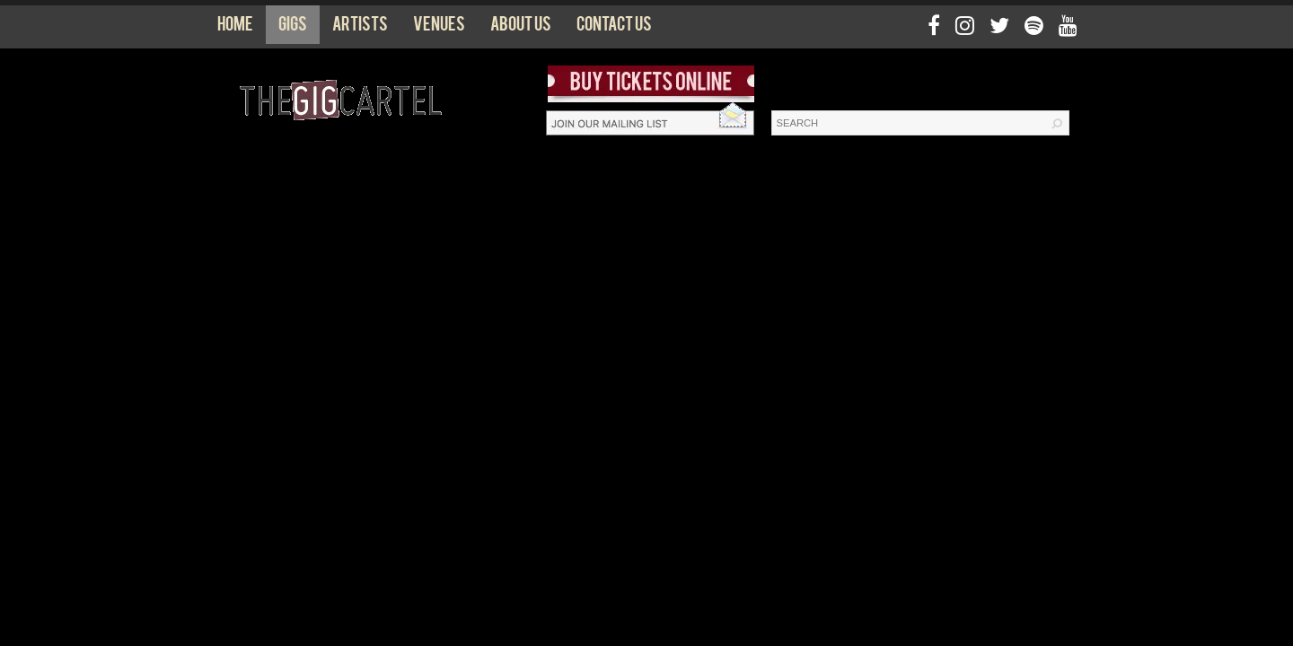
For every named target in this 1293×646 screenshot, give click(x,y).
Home (235, 27)
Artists (360, 27)
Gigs (292, 27)
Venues (439, 27)
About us (520, 27)
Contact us (614, 27)
